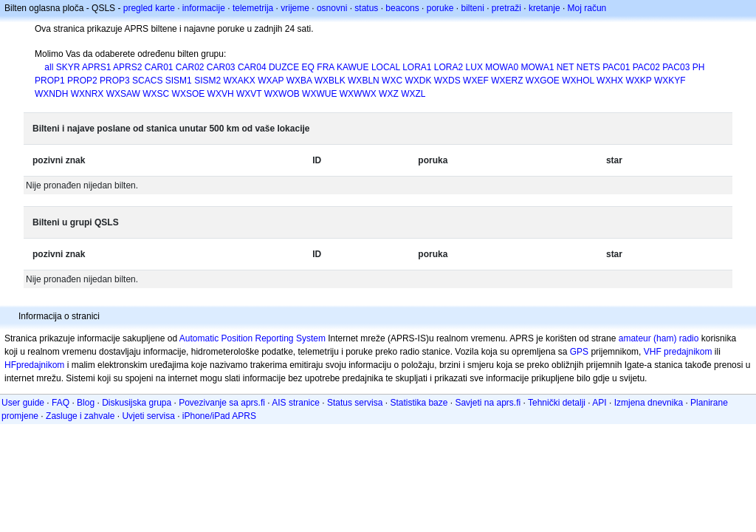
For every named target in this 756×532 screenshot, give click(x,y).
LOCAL (385, 67)
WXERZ (507, 80)
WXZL (413, 94)
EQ (308, 67)
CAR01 (159, 67)
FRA (325, 67)
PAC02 (646, 67)
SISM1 (178, 80)
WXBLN (363, 80)
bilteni (472, 8)
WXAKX (239, 80)
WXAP (271, 80)
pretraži (506, 8)
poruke (440, 8)
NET (565, 67)
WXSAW (123, 94)
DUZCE (284, 67)
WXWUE (319, 94)
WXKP (638, 80)
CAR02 (190, 67)
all (48, 67)
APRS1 (96, 67)
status (366, 8)
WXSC (155, 94)
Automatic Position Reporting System (252, 338)
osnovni (332, 8)
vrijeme (295, 8)
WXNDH (51, 94)
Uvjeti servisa (148, 416)
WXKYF (670, 80)
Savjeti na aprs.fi (487, 403)
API (599, 403)
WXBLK (330, 80)
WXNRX (87, 94)
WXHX (610, 80)
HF (10, 365)
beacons (402, 8)
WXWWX (358, 94)
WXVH (220, 94)
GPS (579, 352)
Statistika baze (418, 403)
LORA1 (416, 67)
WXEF (476, 80)
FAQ (60, 403)
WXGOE (543, 80)
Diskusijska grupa (136, 403)
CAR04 (252, 67)
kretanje (544, 8)
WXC (392, 80)
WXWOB (282, 94)
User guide (22, 403)
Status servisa (354, 403)
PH (699, 67)
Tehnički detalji (556, 403)
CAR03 (221, 67)
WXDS (447, 80)
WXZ (389, 94)
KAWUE (353, 67)
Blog (85, 403)
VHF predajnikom (678, 352)
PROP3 (115, 80)
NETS (588, 67)
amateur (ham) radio (659, 338)
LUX (474, 67)
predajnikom (40, 365)
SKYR (68, 67)
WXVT (248, 94)
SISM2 (207, 80)
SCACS (147, 80)
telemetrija (253, 8)
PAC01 (616, 67)
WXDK (418, 80)
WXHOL (578, 80)
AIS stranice (296, 403)
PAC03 (676, 67)
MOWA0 (501, 67)
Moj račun (587, 8)
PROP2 (82, 80)
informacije (203, 8)
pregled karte (149, 8)
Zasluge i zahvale (80, 416)
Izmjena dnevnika (648, 403)
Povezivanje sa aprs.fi (222, 403)
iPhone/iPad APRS (219, 416)
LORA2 (448, 67)
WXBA (299, 80)
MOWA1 (537, 67)
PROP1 (50, 80)
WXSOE (188, 94)
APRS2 (127, 67)
